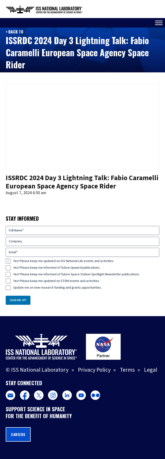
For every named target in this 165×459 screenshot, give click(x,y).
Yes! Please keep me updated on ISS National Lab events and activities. (63, 261)
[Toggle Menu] (159, 22)
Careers (18, 434)
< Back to (14, 31)
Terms (127, 370)
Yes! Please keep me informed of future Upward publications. (56, 267)
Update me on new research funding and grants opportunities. (57, 287)
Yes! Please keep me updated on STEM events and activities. (56, 281)
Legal (150, 370)
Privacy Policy (94, 370)
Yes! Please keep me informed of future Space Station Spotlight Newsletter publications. (76, 274)
